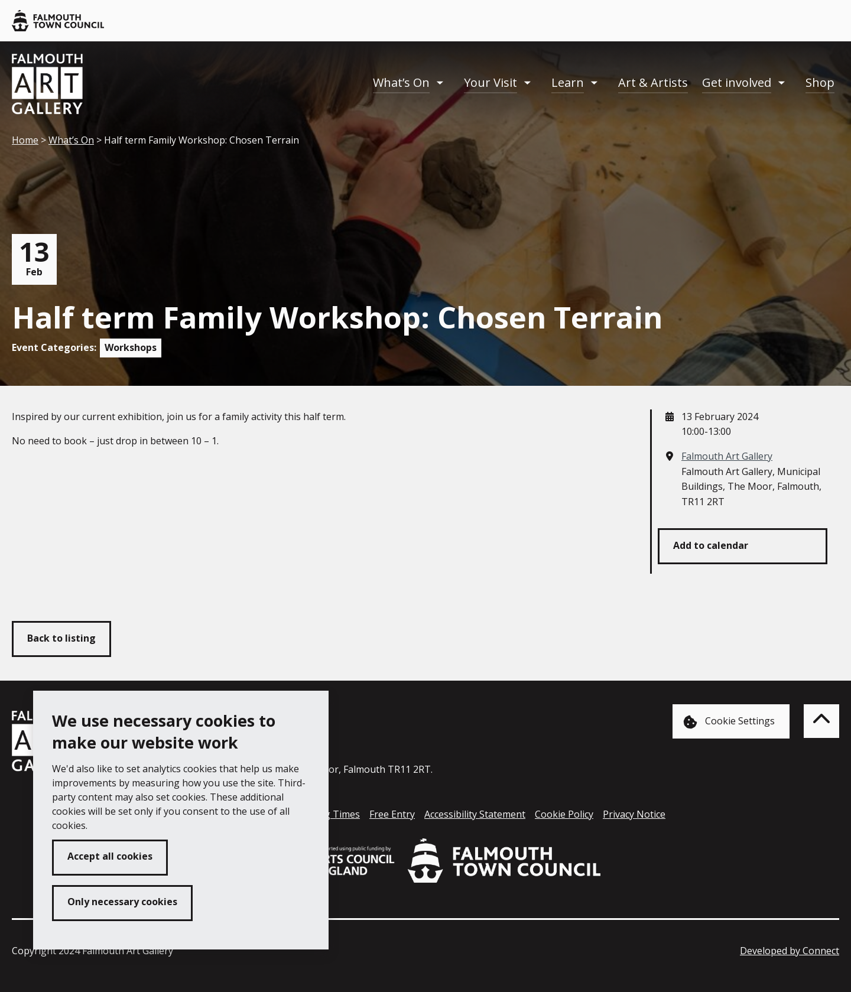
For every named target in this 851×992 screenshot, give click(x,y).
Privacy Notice (634, 814)
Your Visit (490, 82)
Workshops (131, 347)
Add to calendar (710, 545)
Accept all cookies (109, 856)
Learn (567, 82)
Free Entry (392, 814)
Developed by (789, 950)
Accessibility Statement (474, 814)
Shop (819, 82)
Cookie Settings (729, 721)
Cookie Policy (564, 814)
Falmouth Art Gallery (726, 456)
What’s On (401, 82)
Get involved (736, 82)
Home (25, 140)
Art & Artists (653, 82)
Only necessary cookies (122, 901)
